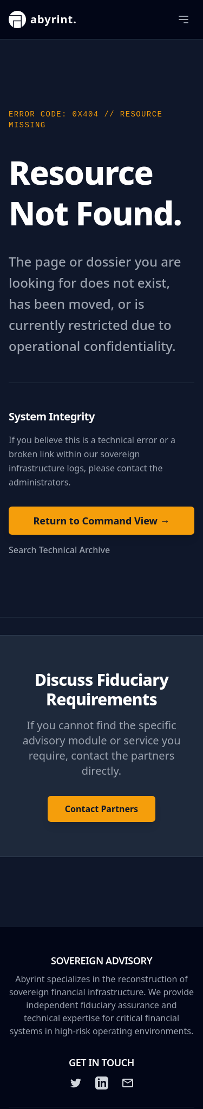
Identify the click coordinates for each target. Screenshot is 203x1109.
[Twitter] (75, 1082)
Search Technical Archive (59, 550)
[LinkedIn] (101, 1082)
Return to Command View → (101, 520)
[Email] (127, 1082)
